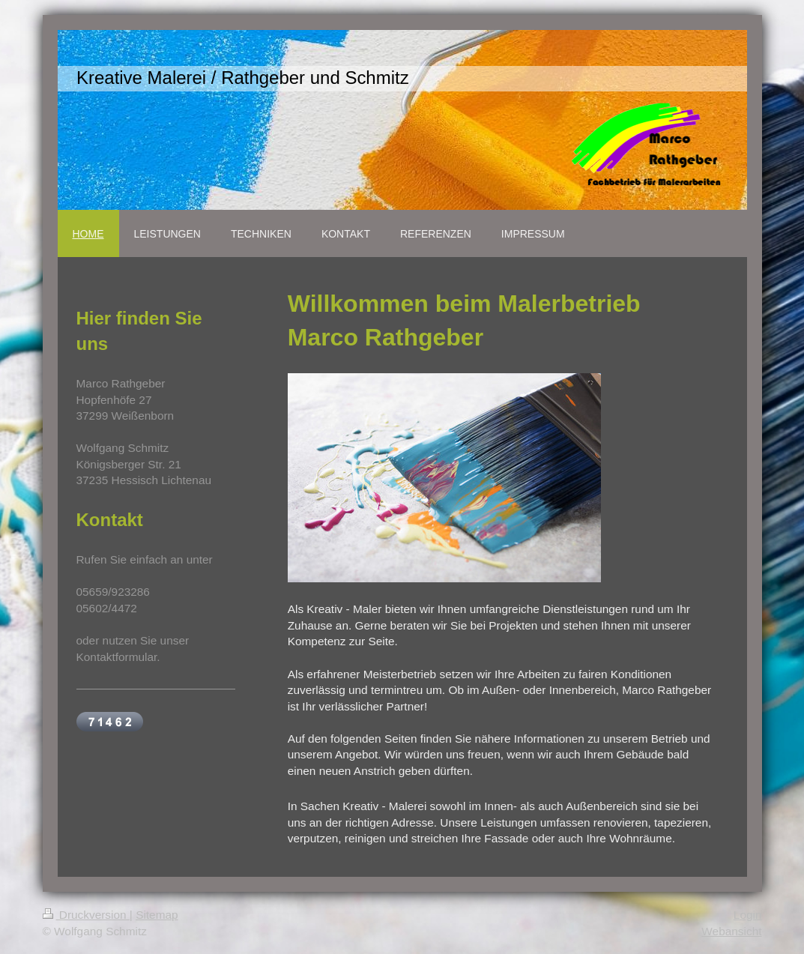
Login (748, 914)
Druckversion (86, 914)
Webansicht (731, 931)
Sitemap (157, 914)
